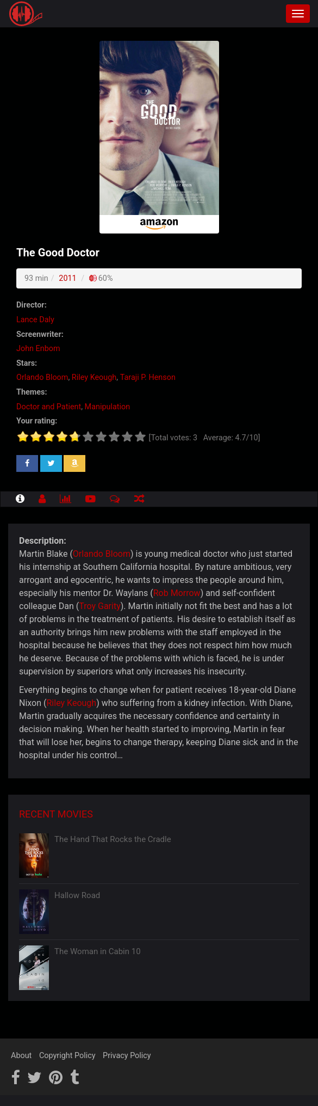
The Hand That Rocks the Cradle (112, 839)
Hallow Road (77, 895)
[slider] (81, 436)
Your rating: (36, 421)
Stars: (26, 363)
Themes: (31, 392)
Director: (31, 305)
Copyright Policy (67, 1055)
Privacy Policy (127, 1055)
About (21, 1055)
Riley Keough (72, 703)
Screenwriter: (40, 334)
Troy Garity (100, 606)
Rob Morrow (177, 593)
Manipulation (107, 406)
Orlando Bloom (101, 554)
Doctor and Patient (48, 406)
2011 (67, 278)
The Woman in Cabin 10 (97, 951)
